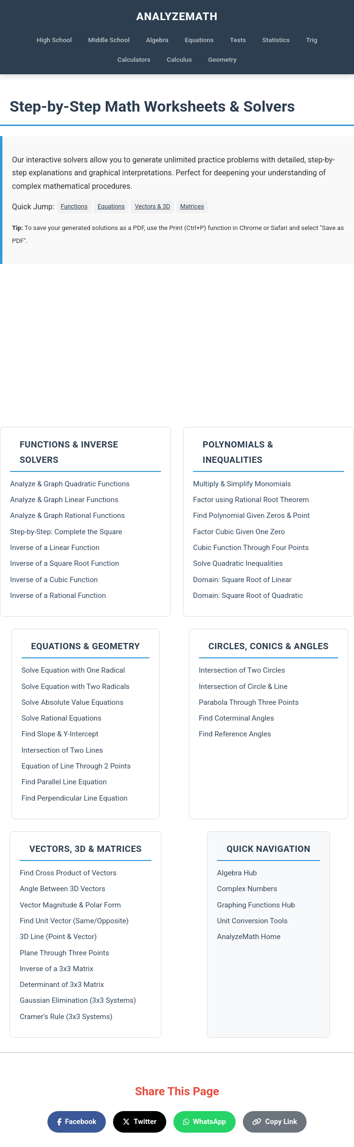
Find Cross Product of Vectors (68, 873)
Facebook (76, 1121)
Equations (199, 40)
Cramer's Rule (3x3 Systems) (66, 1016)
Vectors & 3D (152, 206)
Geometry (222, 59)
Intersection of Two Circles (242, 670)
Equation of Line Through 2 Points (76, 766)
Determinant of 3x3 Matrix (62, 984)
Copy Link (274, 1121)
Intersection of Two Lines (62, 750)
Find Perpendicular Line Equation (74, 798)
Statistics (276, 40)
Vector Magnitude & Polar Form (70, 905)
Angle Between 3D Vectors (62, 888)
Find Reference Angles (235, 734)
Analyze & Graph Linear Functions (64, 499)
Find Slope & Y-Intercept (60, 734)
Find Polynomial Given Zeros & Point (251, 515)
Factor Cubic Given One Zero (239, 532)
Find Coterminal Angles (236, 718)
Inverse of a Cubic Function (54, 579)
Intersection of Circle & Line (243, 686)
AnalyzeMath (177, 16)
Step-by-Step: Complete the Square (66, 532)
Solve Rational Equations (62, 718)
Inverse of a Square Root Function (64, 563)
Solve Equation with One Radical (73, 670)
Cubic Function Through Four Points (251, 547)
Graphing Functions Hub (256, 905)
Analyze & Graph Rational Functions (67, 515)
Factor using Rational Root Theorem (251, 499)
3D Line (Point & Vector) (58, 936)
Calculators (133, 59)
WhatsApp (204, 1121)
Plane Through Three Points (64, 953)
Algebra (157, 40)
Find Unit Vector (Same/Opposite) (74, 921)
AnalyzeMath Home (248, 936)
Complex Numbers (247, 888)
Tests (238, 40)
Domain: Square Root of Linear (242, 579)
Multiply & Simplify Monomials (242, 484)
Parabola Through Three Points (249, 702)
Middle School (109, 40)
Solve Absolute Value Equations (73, 702)
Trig (312, 40)
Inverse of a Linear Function (55, 547)
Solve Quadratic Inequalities (238, 563)
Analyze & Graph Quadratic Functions (70, 484)
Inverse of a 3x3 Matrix (56, 968)
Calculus (179, 59)
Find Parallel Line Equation (64, 782)
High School (54, 40)
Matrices (192, 206)
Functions (74, 206)
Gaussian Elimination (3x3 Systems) (78, 1000)
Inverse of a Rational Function (58, 595)
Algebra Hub (237, 873)
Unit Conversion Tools (252, 921)
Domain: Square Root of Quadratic (248, 595)
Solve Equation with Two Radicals (76, 686)
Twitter (140, 1121)
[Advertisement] (177, 345)
